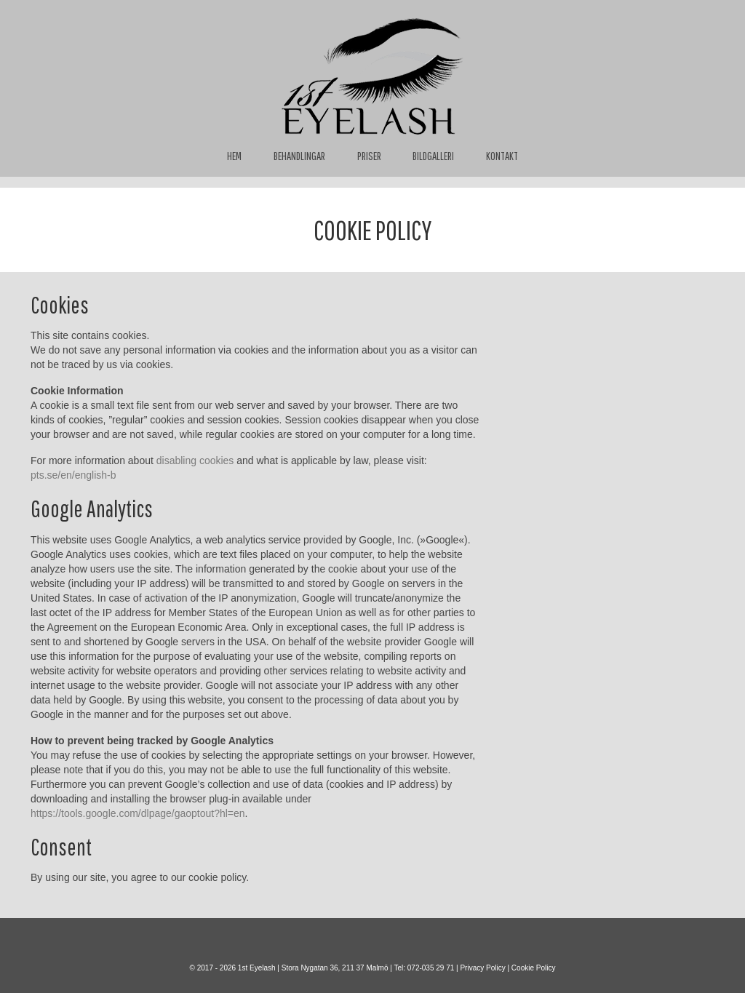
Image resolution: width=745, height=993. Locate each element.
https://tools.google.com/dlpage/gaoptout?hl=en (138, 813)
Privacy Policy (482, 968)
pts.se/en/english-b (73, 475)
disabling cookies (195, 460)
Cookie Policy (533, 968)
